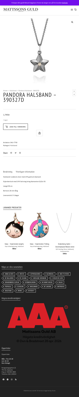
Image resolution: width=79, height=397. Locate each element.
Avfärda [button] (65, 3)
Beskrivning (7, 171)
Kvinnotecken (64, 251)
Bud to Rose (64, 274)
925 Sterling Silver (61, 249)
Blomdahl (50, 274)
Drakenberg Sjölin (12, 282)
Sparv (20, 291)
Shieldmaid (34, 286)
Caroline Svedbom (39, 278)
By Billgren (9, 278)
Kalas (61, 282)
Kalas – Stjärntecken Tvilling (39, 244)
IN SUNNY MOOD (47, 282)
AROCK (22, 274)
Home (5, 91)
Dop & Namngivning (11, 246)
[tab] (7, 171)
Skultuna (8, 291)
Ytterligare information (25, 171)
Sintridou (60, 286)
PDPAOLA (8, 286)
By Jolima (23, 278)
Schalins (20, 286)
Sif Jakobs (47, 286)
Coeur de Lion (57, 278)
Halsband (13, 91)
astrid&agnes (35, 274)
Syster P (31, 291)
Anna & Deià (9, 274)
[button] (72, 22)
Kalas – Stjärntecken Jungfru (14, 244)
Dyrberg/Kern (30, 282)
